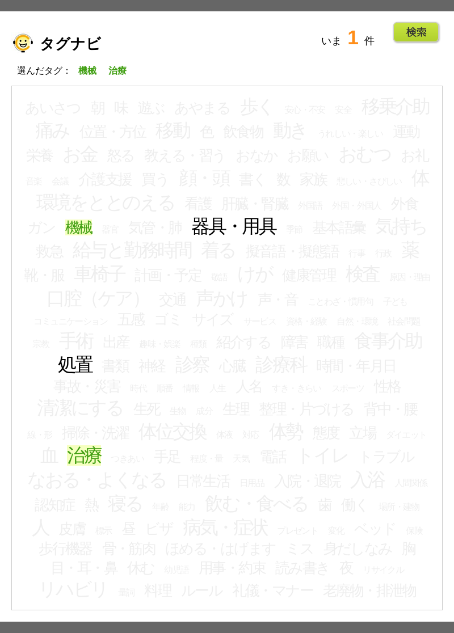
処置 (75, 365)
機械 (78, 227)
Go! (416, 32)
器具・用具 (233, 226)
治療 (84, 455)
